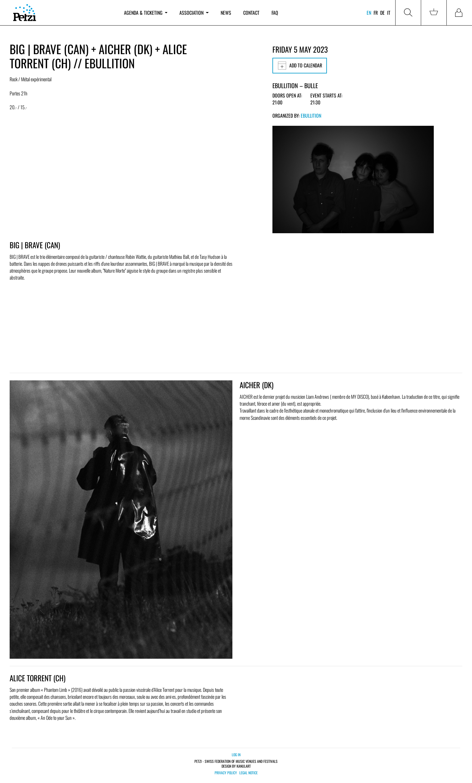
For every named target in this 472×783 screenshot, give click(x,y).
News (226, 12)
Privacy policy (226, 772)
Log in (236, 754)
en (369, 12)
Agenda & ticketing (145, 12)
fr (376, 12)
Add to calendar (299, 65)
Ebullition (311, 115)
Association (193, 12)
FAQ (275, 12)
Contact (251, 12)
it (388, 12)
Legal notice (248, 772)
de (382, 12)
